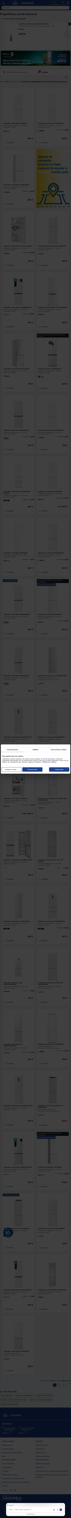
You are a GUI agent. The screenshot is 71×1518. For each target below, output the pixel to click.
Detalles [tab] (35, 749)
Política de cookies (49, 762)
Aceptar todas (59, 769)
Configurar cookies (11, 769)
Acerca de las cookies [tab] (58, 749)
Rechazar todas (32, 769)
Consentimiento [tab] (12, 749)
